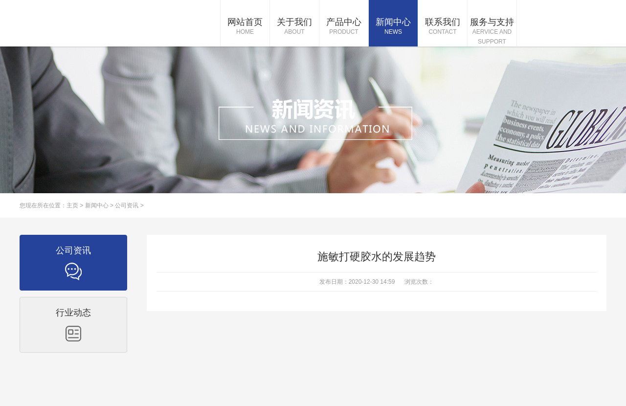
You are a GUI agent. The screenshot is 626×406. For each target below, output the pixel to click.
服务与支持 (492, 31)
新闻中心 (393, 27)
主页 (72, 205)
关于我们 (294, 27)
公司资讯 (126, 205)
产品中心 (343, 27)
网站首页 (245, 27)
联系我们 (442, 27)
